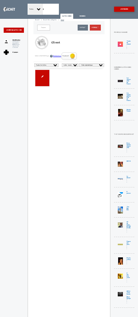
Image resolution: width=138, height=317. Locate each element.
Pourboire (69, 56)
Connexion (16, 41)
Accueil (37, 20)
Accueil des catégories (50, 20)
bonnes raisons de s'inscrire (16, 46)
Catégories (66, 16)
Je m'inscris (124, 9)
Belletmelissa (57, 56)
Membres (82, 16)
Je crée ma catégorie (14, 30)
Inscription (16, 43)
